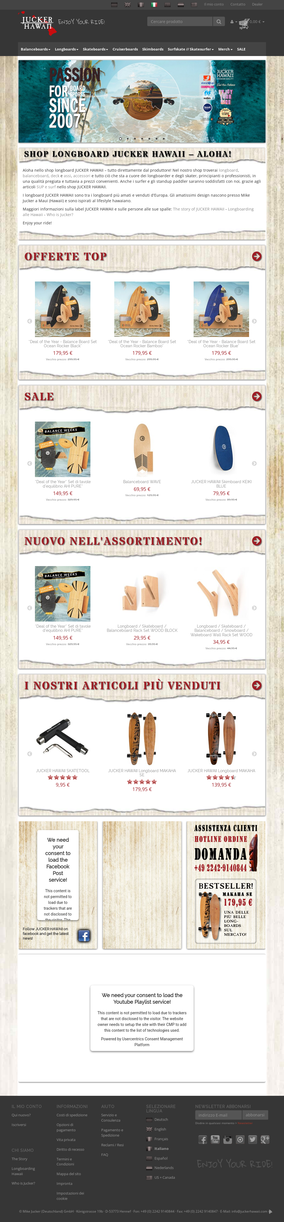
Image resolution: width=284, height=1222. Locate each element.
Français (157, 1138)
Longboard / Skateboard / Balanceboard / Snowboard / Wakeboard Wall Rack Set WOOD (221, 630)
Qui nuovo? (21, 1114)
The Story (19, 1158)
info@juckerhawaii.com (249, 1211)
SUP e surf (46, 186)
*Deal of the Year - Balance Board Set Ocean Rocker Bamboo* (142, 343)
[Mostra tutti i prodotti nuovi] (257, 541)
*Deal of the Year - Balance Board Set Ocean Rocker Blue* (221, 343)
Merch (225, 49)
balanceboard (36, 175)
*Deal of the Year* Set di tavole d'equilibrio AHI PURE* (63, 484)
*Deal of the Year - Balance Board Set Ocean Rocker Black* (63, 343)
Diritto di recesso (70, 1149)
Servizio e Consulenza (110, 1117)
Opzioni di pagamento (66, 1127)
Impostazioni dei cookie (70, 1196)
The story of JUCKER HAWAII (198, 209)
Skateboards (95, 49)
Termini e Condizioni (65, 1162)
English (156, 1129)
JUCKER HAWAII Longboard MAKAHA (221, 771)
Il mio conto (214, 4)
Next (254, 321)
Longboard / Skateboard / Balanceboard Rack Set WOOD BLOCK (142, 628)
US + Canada (160, 1177)
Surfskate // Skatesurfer (191, 49)
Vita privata (66, 1139)
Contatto (237, 4)
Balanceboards (35, 49)
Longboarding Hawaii (23, 1171)
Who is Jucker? (60, 214)
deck (55, 175)
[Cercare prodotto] (180, 21)
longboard (228, 170)
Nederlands (160, 1167)
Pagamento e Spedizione (112, 1132)
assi (67, 175)
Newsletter (245, 1123)
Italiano (157, 1148)
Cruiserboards (125, 49)
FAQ (104, 1154)
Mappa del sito (69, 1173)
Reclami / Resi (112, 1144)
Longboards (66, 49)
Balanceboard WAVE (142, 482)
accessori (81, 175)
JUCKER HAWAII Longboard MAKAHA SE (142, 773)
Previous (29, 321)
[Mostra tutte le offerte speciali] (257, 397)
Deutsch (157, 1119)
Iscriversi (19, 1124)
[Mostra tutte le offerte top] (257, 257)
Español (157, 1158)
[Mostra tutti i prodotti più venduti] (257, 686)
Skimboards (152, 49)
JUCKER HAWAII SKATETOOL (63, 771)
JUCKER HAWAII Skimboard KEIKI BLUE (221, 484)
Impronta (64, 1183)
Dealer (257, 4)
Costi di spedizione (72, 1114)
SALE (241, 49)
